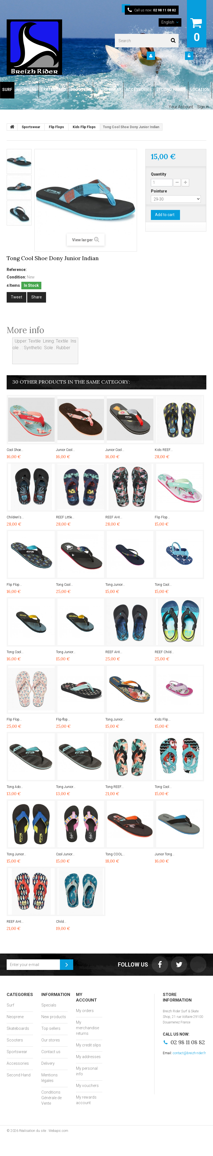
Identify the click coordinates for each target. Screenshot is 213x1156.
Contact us (50, 1051)
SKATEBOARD (53, 89)
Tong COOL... (115, 854)
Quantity (158, 174)
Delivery (48, 1063)
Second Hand (19, 1075)
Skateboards (18, 1028)
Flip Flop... (162, 517)
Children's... (15, 517)
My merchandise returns (87, 1028)
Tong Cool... (64, 585)
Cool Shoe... (15, 450)
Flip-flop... (63, 719)
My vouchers (87, 1085)
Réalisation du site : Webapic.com (43, 1131)
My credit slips (88, 1045)
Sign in (200, 56)
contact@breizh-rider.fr (189, 1053)
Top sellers (50, 1028)
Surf (10, 1005)
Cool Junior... (65, 854)
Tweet (16, 297)
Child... (61, 922)
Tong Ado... (15, 787)
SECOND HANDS (171, 89)
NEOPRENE (26, 89)
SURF (7, 89)
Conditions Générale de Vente (51, 1098)
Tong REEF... (114, 787)
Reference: (17, 269)
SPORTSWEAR (108, 89)
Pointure (159, 191)
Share (36, 297)
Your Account (167, 56)
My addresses (88, 1056)
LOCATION (200, 89)
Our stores (50, 1040)
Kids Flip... (163, 719)
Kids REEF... (164, 450)
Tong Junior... (115, 585)
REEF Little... (65, 517)
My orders (85, 1010)
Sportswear (17, 1051)
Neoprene (15, 1017)
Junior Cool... (65, 450)
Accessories (18, 1063)
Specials (48, 1005)
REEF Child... (164, 652)
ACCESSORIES (139, 89)
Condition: (16, 277)
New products (53, 1017)
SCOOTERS (80, 89)
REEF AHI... (113, 517)
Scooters (15, 1040)
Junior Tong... (164, 854)
